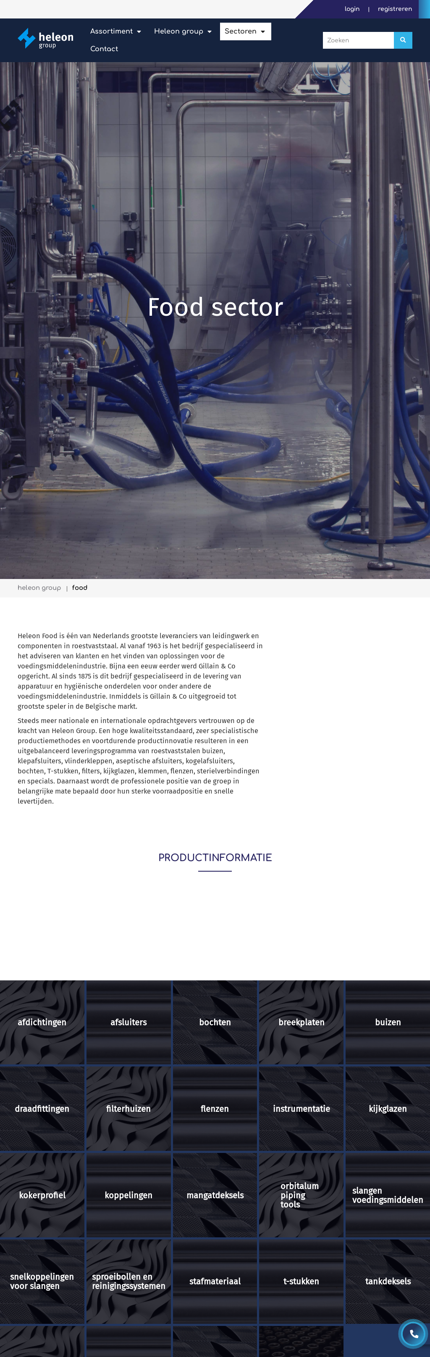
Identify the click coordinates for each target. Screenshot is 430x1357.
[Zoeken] (403, 40)
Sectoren (241, 31)
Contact (104, 49)
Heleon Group (178, 31)
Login (353, 9)
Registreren (395, 9)
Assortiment (111, 31)
